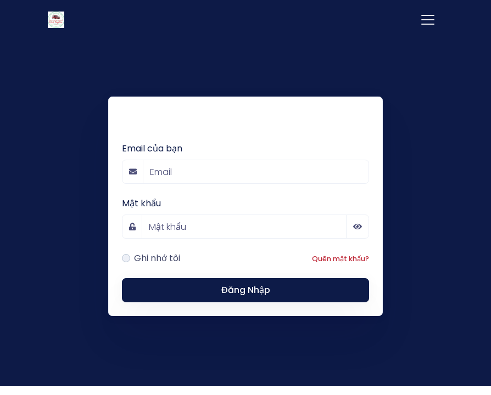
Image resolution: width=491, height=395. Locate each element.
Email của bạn (152, 148)
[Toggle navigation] (427, 20)
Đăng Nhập (245, 290)
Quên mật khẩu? (340, 258)
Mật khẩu (141, 203)
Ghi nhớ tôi (157, 258)
